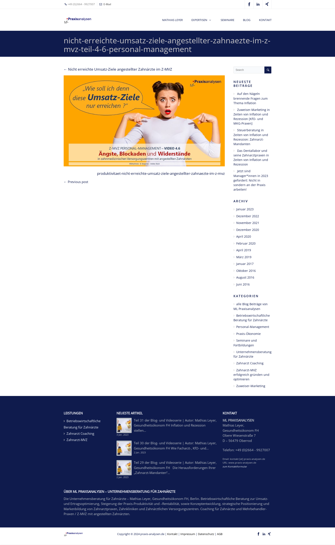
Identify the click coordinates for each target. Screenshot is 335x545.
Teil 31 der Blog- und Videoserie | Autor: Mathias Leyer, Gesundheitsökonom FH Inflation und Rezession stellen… (175, 425)
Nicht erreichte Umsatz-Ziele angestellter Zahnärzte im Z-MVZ (118, 69)
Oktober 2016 (246, 271)
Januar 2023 (245, 209)
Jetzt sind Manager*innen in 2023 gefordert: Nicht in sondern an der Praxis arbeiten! (250, 180)
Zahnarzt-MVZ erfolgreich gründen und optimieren (251, 374)
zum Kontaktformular (235, 466)
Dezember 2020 (247, 230)
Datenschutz (206, 534)
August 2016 (245, 277)
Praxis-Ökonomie (248, 334)
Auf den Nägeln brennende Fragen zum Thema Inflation (250, 98)
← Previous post (76, 182)
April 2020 (243, 236)
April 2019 (243, 250)
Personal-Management (252, 327)
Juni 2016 (243, 284)
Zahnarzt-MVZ (76, 440)
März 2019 (243, 257)
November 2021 (247, 223)
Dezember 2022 (247, 216)
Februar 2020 (246, 243)
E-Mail (107, 4)
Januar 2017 (245, 264)
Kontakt (172, 534)
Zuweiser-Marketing (250, 386)
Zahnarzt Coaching (250, 363)
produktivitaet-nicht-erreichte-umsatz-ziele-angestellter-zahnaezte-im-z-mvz (161, 173)
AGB (219, 534)
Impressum (187, 534)
